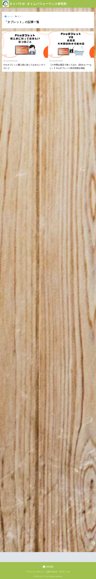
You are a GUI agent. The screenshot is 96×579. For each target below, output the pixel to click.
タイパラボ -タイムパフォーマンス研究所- (35, 3)
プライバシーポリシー (35, 572)
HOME (48, 566)
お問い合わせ (51, 572)
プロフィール (64, 572)
